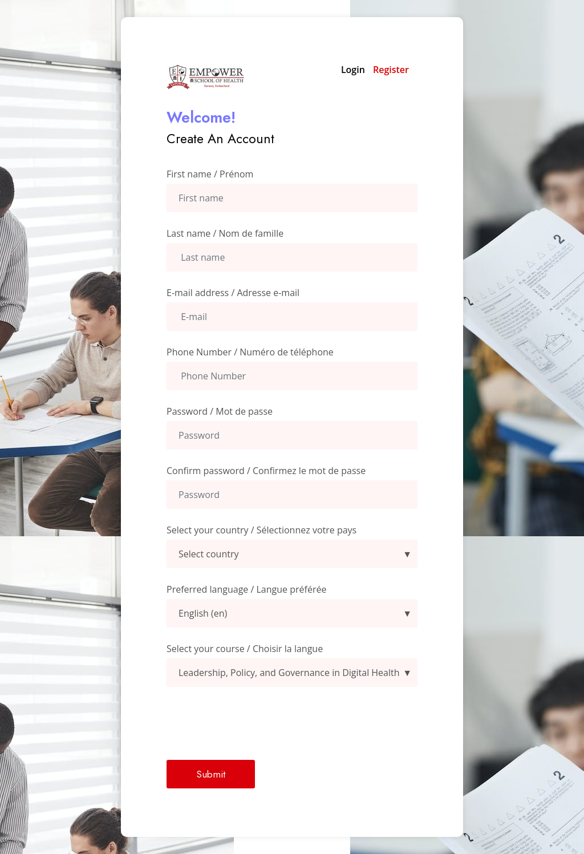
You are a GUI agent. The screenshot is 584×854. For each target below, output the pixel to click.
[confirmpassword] (292, 494)
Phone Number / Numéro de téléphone (250, 352)
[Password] (292, 435)
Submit (210, 774)
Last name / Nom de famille (225, 233)
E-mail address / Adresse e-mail (233, 292)
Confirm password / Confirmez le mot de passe (266, 470)
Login (353, 69)
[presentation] (253, 723)
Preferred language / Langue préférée (246, 589)
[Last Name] (292, 257)
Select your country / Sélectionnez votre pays (261, 530)
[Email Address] (292, 316)
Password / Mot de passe (220, 411)
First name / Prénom (210, 174)
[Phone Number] (292, 376)
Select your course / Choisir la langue (245, 648)
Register (391, 69)
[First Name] (292, 198)
